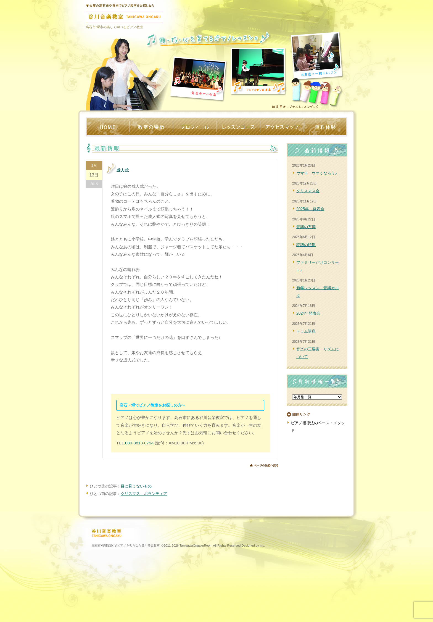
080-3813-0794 (139, 443)
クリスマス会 (308, 191)
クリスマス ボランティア (144, 493)
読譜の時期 (306, 245)
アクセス (282, 127)
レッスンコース (238, 127)
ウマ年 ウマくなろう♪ (316, 173)
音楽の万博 (306, 227)
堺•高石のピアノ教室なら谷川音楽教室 (120, 4)
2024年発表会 (308, 313)
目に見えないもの (136, 486)
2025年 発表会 (310, 209)
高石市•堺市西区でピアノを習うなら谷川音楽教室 (126, 545)
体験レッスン (325, 127)
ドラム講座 (306, 331)
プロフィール (194, 127)
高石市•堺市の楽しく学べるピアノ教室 (114, 27)
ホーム (107, 127)
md (262, 545)
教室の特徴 (151, 127)
